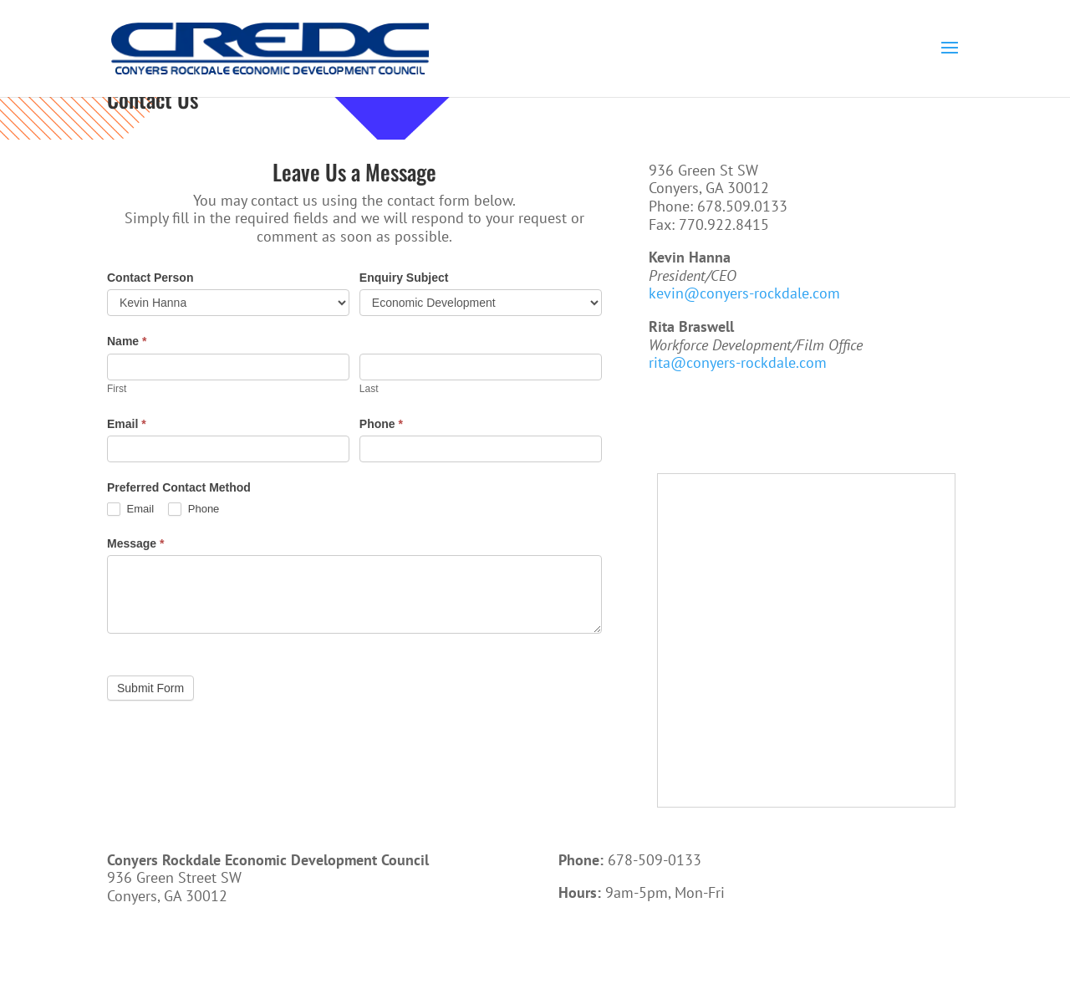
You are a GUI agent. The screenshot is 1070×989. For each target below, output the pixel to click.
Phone (381, 424)
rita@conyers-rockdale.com (738, 362)
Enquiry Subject (404, 277)
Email (126, 424)
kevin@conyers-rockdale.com (744, 293)
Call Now (609, 946)
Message (136, 543)
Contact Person (150, 277)
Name (126, 341)
